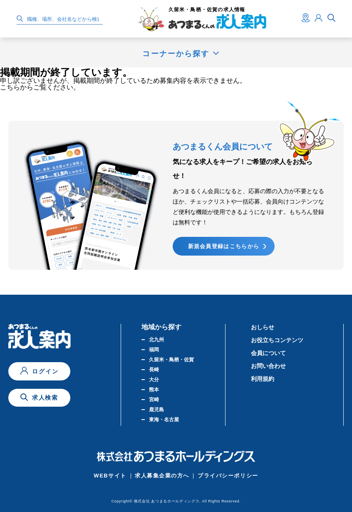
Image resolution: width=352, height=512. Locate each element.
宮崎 (154, 399)
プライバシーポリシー (228, 475)
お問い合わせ (268, 366)
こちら (10, 87)
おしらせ (262, 327)
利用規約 (262, 379)
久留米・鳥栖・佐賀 (171, 359)
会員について (268, 353)
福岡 (154, 349)
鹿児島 (156, 409)
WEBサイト (110, 475)
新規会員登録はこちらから (224, 246)
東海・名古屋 (164, 419)
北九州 (156, 339)
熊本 (154, 389)
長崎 (154, 369)
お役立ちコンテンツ (277, 340)
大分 (154, 379)
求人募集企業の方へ (162, 475)
